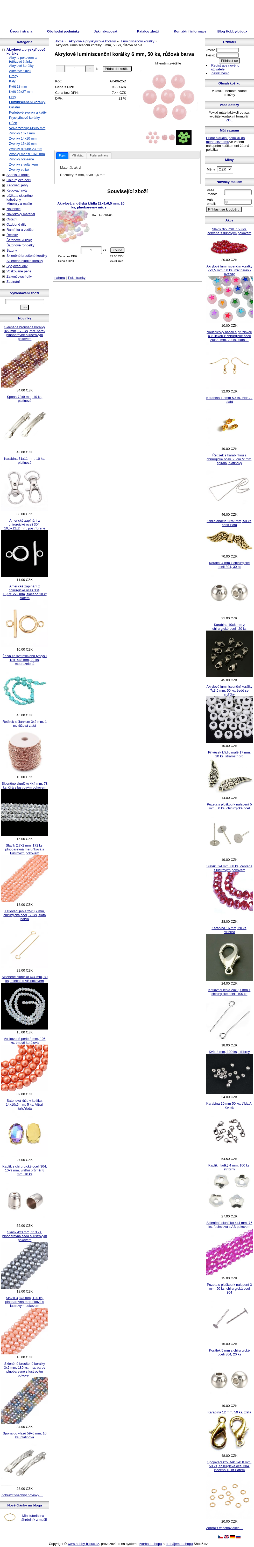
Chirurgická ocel (18, 180)
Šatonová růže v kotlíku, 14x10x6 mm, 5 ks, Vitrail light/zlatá (25, 1104)
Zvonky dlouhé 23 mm (25, 149)
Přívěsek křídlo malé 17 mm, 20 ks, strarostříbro (229, 754)
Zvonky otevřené (21, 159)
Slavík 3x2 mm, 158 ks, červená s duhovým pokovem (229, 231)
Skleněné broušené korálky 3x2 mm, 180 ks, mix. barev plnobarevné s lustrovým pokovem (24, 1369)
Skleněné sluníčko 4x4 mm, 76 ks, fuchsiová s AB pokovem (229, 1225)
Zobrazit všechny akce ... (224, 1528)
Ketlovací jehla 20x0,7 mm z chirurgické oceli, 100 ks (229, 992)
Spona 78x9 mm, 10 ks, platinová (25, 399)
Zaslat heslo (220, 73)
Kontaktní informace (190, 31)
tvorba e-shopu (150, 1544)
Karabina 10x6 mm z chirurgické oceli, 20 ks (229, 627)
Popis (62, 155)
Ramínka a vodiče (19, 230)
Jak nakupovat (105, 31)
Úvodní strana (21, 31)
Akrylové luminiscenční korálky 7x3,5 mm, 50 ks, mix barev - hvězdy (229, 270)
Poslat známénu (99, 155)
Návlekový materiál (20, 214)
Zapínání (13, 282)
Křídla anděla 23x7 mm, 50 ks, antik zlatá (229, 523)
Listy (12, 97)
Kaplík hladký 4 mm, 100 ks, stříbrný (229, 1167)
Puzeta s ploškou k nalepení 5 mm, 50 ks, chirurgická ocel (229, 806)
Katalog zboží (148, 31)
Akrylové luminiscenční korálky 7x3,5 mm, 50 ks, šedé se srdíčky (229, 690)
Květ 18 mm (18, 86)
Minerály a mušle (19, 204)
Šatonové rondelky (20, 245)
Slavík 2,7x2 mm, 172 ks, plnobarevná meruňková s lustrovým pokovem (24, 849)
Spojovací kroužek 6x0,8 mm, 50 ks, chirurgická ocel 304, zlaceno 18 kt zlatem (229, 1466)
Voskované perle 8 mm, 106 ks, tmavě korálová (24, 1041)
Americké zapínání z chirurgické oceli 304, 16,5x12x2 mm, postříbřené (24, 524)
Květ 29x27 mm (20, 92)
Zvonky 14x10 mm (23, 138)
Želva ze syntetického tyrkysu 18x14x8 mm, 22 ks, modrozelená (25, 660)
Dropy (13, 76)
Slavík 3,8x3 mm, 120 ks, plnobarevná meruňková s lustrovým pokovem (24, 1302)
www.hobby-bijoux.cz (83, 1544)
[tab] (62, 155)
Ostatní (14, 107)
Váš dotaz (77, 155)
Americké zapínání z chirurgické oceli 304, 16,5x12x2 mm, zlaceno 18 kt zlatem (24, 592)
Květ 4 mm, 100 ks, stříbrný (229, 1052)
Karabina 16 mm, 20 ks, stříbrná (229, 930)
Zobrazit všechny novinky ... (22, 1495)
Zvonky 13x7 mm (22, 133)
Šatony (11, 250)
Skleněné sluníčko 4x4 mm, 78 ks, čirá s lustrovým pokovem (24, 785)
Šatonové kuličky (19, 240)
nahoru (59, 278)
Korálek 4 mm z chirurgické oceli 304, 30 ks (229, 565)
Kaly (12, 81)
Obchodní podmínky (63, 31)
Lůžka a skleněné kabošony (19, 197)
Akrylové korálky (21, 66)
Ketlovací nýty (16, 190)
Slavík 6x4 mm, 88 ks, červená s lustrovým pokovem (229, 868)
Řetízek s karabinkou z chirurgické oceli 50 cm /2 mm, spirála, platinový (229, 459)
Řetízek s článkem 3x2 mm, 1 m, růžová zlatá (25, 723)
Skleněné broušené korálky (26, 256)
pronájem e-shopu (179, 1544)
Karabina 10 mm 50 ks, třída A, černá (229, 1105)
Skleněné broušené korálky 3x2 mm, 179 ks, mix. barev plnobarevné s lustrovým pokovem (24, 333)
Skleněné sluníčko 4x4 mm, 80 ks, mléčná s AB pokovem (24, 979)
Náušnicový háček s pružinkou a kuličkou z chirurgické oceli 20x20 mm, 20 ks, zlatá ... (229, 336)
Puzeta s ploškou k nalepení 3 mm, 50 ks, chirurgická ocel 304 (229, 1288)
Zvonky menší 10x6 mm (27, 154)
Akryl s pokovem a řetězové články (23, 59)
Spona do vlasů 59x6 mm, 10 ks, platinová (24, 1435)
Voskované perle (18, 271)
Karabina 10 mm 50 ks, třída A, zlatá (229, 400)
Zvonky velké (19, 170)
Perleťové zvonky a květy (28, 112)
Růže (13, 123)
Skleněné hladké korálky (24, 261)
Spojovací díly (16, 266)
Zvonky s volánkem (23, 164)
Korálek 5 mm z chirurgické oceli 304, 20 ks (229, 1352)
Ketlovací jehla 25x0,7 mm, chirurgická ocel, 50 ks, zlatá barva (24, 915)
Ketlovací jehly (17, 185)
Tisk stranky (77, 278)
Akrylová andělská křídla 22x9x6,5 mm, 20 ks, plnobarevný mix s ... (90, 205)
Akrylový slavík (20, 71)
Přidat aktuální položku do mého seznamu (225, 140)
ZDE (229, 120)
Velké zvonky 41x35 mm (27, 128)
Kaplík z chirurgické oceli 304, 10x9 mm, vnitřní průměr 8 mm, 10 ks (24, 1170)
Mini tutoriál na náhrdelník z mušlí (33, 1518)
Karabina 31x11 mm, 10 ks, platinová (24, 460)
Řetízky (12, 235)
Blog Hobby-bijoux (232, 31)
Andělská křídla (18, 175)
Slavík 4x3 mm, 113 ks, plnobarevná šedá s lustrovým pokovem (24, 1236)
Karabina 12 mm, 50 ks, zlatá (229, 1412)
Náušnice (13, 209)
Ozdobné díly (16, 224)
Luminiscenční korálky (27, 102)
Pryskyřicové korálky (24, 118)
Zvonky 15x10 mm (23, 144)
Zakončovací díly (19, 276)
